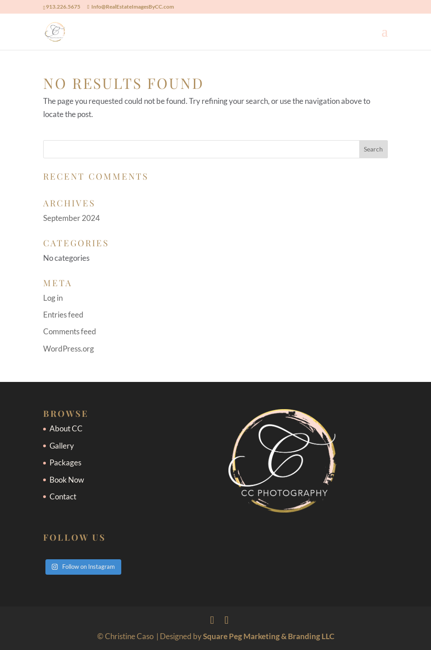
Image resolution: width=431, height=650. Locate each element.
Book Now (67, 479)
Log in (53, 298)
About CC (66, 428)
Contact (63, 496)
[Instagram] (227, 619)
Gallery (62, 445)
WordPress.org (68, 348)
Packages (65, 462)
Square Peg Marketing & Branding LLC (268, 636)
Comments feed (69, 331)
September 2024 (71, 218)
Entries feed (63, 314)
